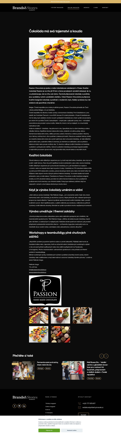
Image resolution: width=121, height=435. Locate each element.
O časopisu (49, 412)
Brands (48, 368)
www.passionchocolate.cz (37, 272)
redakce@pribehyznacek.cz (92, 407)
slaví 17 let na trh (64, 1)
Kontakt (105, 7)
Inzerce (86, 7)
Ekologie (40, 368)
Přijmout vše (49, 430)
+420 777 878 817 (88, 403)
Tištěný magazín (57, 7)
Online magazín (73, 7)
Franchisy (90, 378)
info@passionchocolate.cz (37, 270)
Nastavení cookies (71, 430)
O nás (96, 7)
